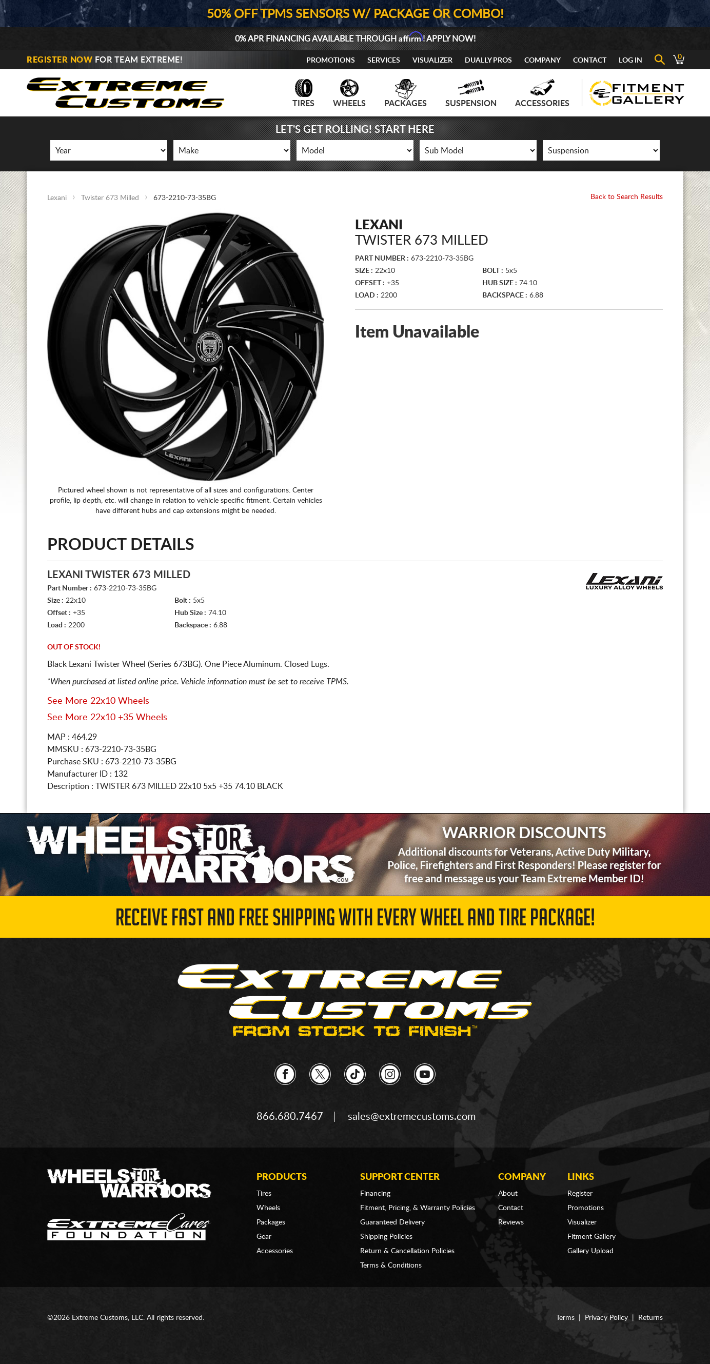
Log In (630, 60)
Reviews (511, 1222)
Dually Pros (488, 60)
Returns (650, 1317)
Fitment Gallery (591, 1236)
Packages (405, 93)
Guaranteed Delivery (392, 1222)
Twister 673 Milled (110, 198)
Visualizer (432, 60)
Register (580, 1193)
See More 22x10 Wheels (98, 701)
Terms (565, 1317)
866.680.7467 (290, 1117)
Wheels (349, 93)
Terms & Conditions (391, 1265)
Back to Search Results (626, 197)
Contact (589, 60)
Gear (264, 1236)
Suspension (471, 93)
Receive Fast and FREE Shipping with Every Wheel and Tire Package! (355, 920)
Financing (375, 1193)
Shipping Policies (386, 1236)
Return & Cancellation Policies (407, 1251)
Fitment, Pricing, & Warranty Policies (417, 1208)
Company (542, 60)
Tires (303, 93)
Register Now (59, 60)
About (508, 1193)
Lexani (57, 198)
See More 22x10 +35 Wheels (107, 717)
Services (383, 60)
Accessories (542, 93)
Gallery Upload (590, 1251)
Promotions (330, 60)
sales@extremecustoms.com (412, 1117)
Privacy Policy (606, 1317)
